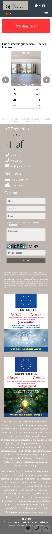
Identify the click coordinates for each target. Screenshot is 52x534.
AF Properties (15, 522)
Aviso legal (20, 525)
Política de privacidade (30, 522)
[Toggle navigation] (46, 13)
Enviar (26, 260)
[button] (5, 79)
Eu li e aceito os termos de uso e (24, 223)
